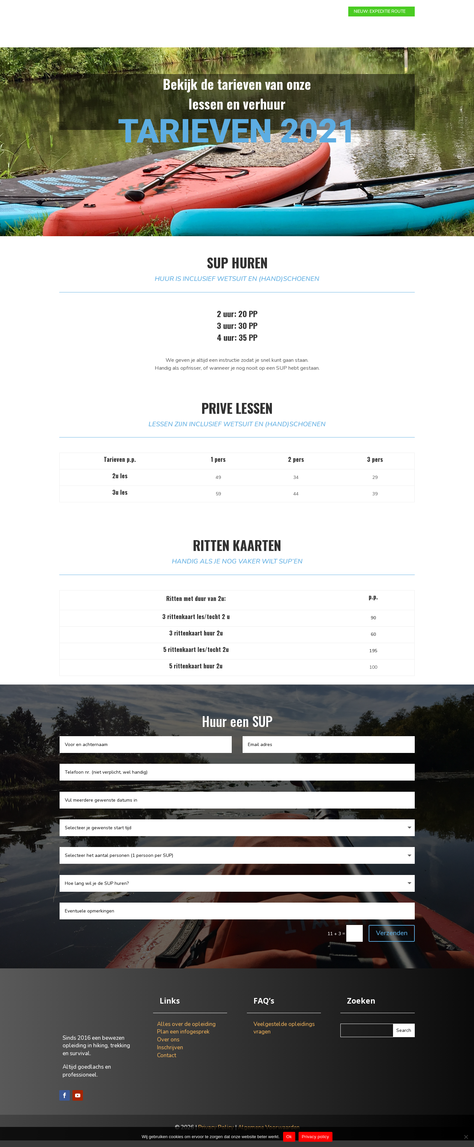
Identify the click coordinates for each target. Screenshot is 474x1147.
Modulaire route (164, 11)
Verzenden (392, 939)
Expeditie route (212, 11)
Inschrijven (170, 1054)
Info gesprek (255, 11)
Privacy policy (315, 1136)
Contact (320, 11)
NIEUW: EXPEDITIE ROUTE (380, 11)
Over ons (290, 11)
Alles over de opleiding (186, 1031)
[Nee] (465, 1137)
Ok (289, 1136)
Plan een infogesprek (183, 1038)
